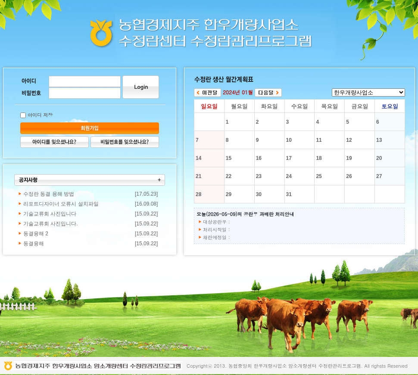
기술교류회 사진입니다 (49, 214)
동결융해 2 (35, 234)
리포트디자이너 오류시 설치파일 (61, 204)
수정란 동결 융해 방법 (48, 194)
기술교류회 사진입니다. (50, 224)
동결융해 (33, 244)
